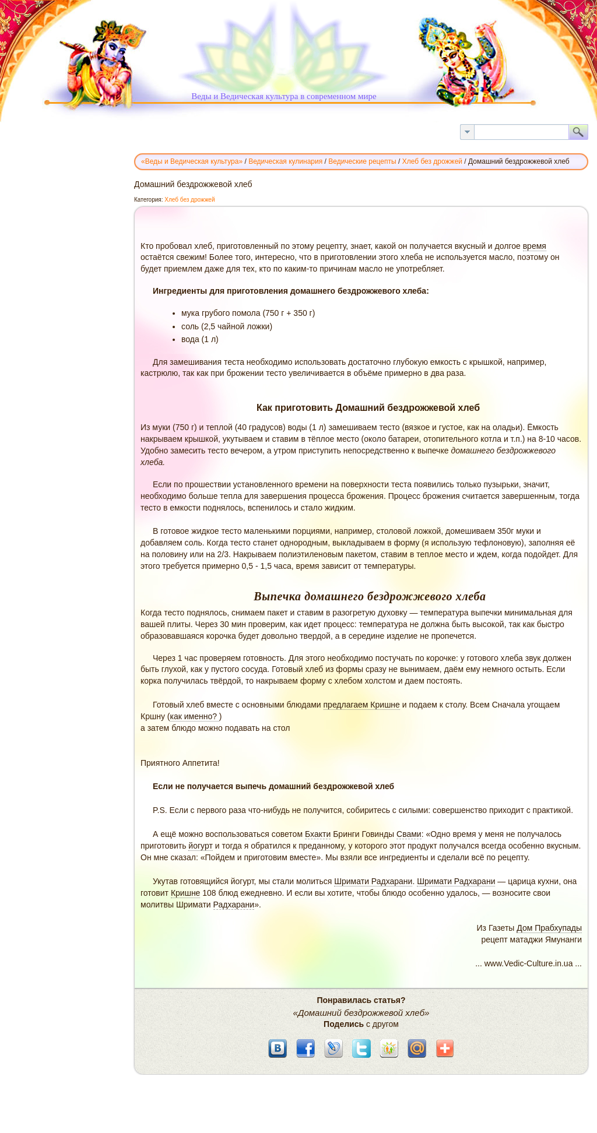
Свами (409, 834)
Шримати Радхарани (373, 881)
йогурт (200, 845)
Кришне (186, 893)
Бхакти (318, 834)
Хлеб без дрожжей (189, 199)
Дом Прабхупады (549, 928)
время (534, 246)
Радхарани (234, 904)
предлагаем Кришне (362, 704)
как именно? (194, 716)
